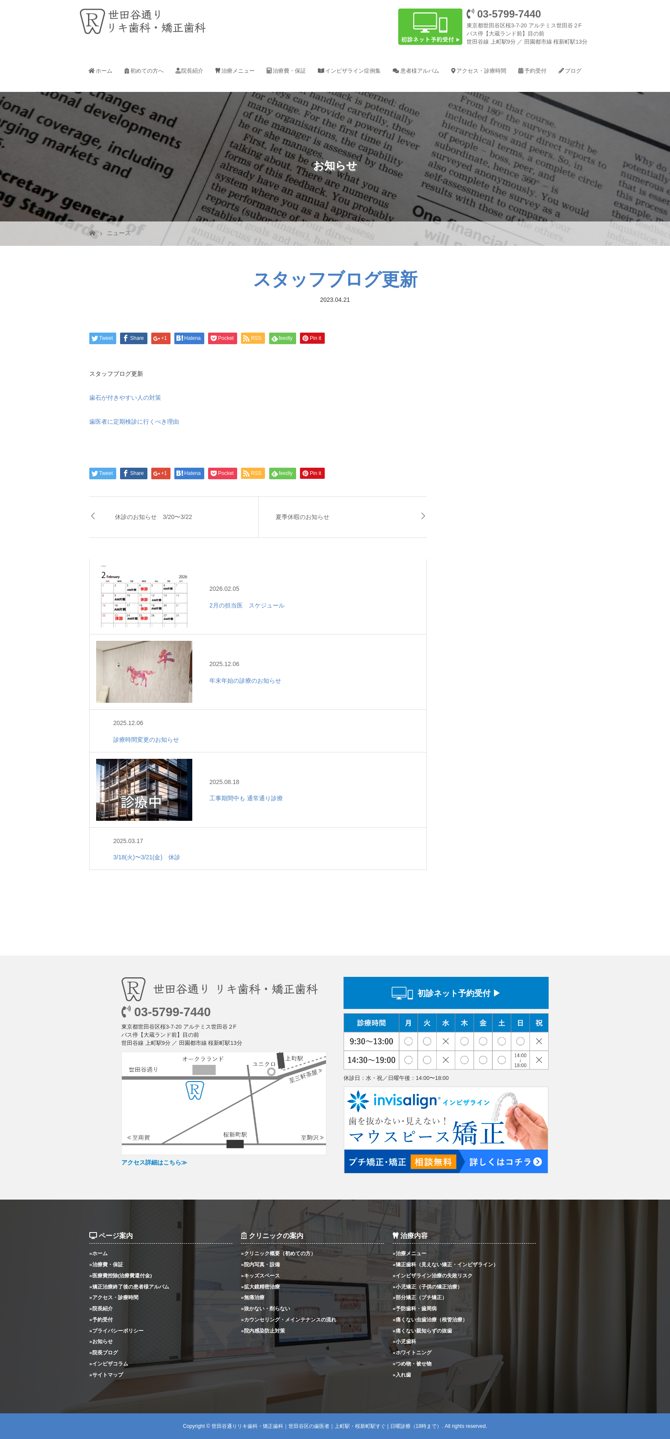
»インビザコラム (108, 1363)
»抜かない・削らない (265, 1308)
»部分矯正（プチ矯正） (420, 1297)
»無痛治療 (252, 1297)
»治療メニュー (409, 1253)
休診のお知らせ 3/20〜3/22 (153, 516)
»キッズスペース (260, 1275)
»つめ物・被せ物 (412, 1363)
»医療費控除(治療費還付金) (120, 1275)
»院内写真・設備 (260, 1264)
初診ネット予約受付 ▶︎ (459, 993)
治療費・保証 (289, 71)
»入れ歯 (402, 1374)
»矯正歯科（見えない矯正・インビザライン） (445, 1264)
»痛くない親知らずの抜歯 (422, 1330)
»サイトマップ (106, 1374)
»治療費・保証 (106, 1264)
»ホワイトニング (412, 1352)
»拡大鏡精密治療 (260, 1286)
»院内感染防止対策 (263, 1330)
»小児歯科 (404, 1341)
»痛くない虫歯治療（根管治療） (430, 1319)
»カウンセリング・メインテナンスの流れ (288, 1319)
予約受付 (535, 71)
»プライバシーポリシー (116, 1330)
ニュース (119, 233)
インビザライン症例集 (353, 71)
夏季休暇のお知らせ (302, 516)
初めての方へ (147, 71)
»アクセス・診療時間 (113, 1297)
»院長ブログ (103, 1352)
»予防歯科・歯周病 (415, 1308)
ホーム (104, 71)
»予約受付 (101, 1319)
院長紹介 (192, 71)
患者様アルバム (419, 71)
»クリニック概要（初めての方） (278, 1253)
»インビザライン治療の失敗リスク (433, 1275)
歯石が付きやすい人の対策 (125, 397)
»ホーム (98, 1253)
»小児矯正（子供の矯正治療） (427, 1286)
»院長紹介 (101, 1308)
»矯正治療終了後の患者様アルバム (129, 1286)
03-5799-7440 (504, 14)
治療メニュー (238, 71)
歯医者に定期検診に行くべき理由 (134, 421)
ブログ (573, 71)
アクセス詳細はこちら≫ (154, 1162)
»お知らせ (101, 1341)
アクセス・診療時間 (481, 71)
